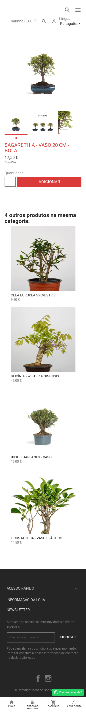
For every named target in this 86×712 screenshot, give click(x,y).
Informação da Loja (26, 600)
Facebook (38, 678)
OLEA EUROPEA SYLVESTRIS (33, 295)
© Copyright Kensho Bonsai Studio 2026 (43, 690)
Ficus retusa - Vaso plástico (36, 538)
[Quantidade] (10, 182)
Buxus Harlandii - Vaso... (32, 457)
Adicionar (49, 181)
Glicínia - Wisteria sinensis (35, 376)
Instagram (48, 678)
